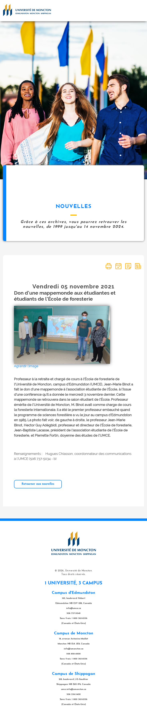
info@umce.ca (73, 608)
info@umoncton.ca (73, 649)
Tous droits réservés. (73, 574)
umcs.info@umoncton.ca (73, 689)
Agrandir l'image (26, 366)
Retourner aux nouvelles (38, 484)
